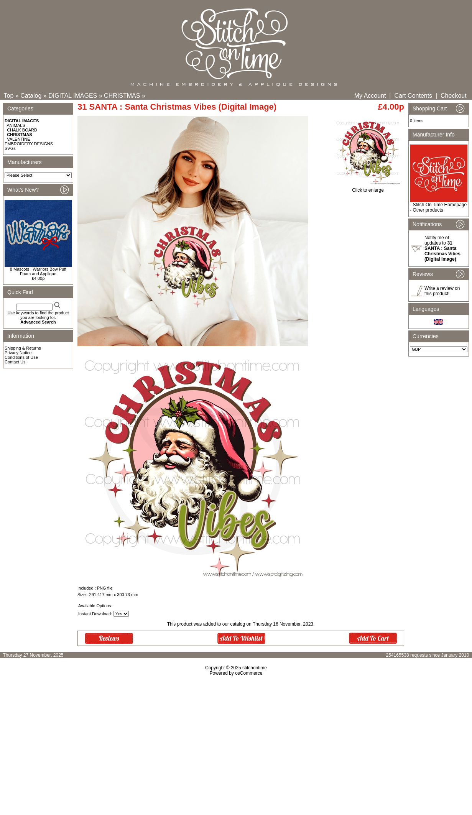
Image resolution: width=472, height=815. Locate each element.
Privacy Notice (18, 352)
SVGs (10, 148)
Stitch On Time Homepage (440, 204)
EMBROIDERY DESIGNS (29, 143)
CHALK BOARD (22, 130)
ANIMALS (16, 125)
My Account (370, 95)
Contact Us (15, 362)
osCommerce (248, 673)
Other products (428, 210)
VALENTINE (18, 139)
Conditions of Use (21, 357)
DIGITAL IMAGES (72, 95)
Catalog (30, 95)
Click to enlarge (367, 188)
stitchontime (254, 667)
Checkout (454, 95)
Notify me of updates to (442, 248)
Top (9, 95)
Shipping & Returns (23, 348)
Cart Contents (413, 95)
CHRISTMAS (122, 95)
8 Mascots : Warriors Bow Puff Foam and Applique (38, 271)
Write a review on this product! (442, 291)
